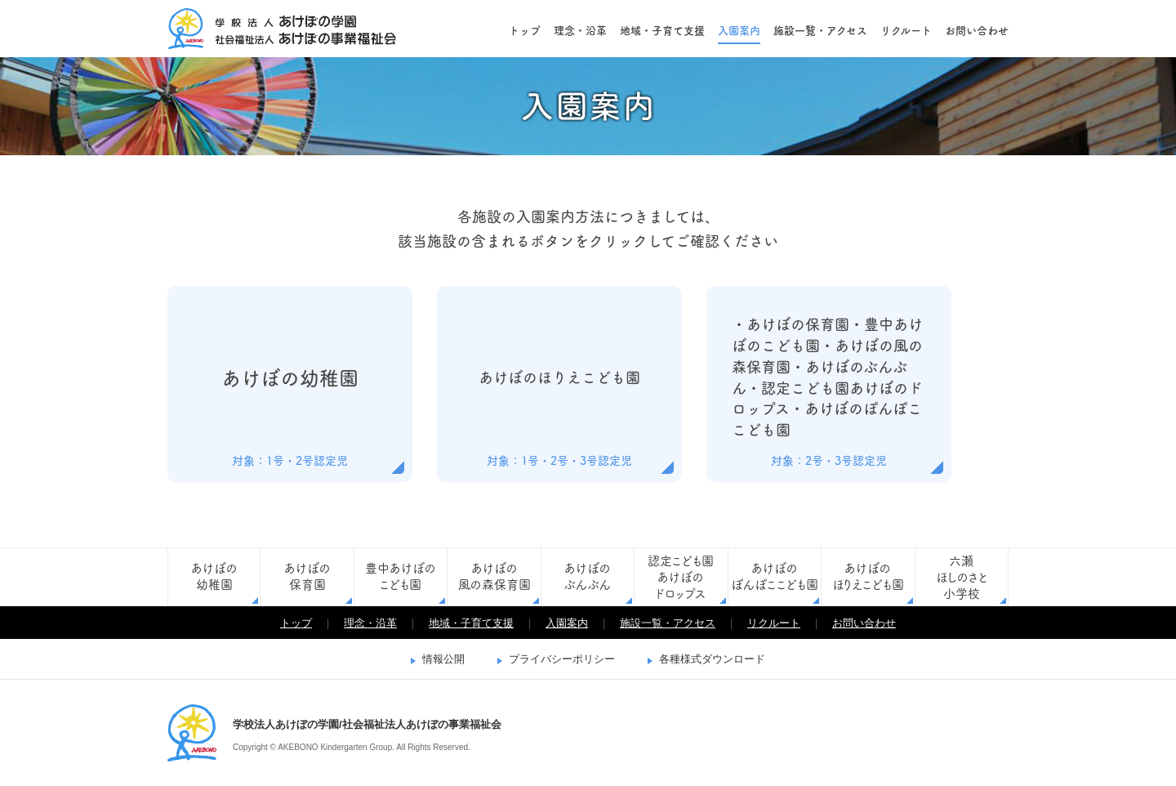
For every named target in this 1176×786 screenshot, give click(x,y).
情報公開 (443, 659)
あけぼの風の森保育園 (494, 576)
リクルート (906, 30)
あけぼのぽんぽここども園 (774, 576)
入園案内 (739, 30)
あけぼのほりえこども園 (868, 576)
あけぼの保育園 (307, 576)
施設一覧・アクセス (820, 30)
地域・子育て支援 (662, 30)
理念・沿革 (580, 30)
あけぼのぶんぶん (587, 576)
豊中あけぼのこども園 (400, 576)
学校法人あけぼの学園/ (191, 732)
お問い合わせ (977, 30)
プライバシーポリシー (562, 659)
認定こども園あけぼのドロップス (681, 577)
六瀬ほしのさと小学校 (961, 577)
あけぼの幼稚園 (214, 576)
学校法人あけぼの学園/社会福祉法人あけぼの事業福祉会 (281, 28)
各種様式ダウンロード (712, 659)
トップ (525, 30)
